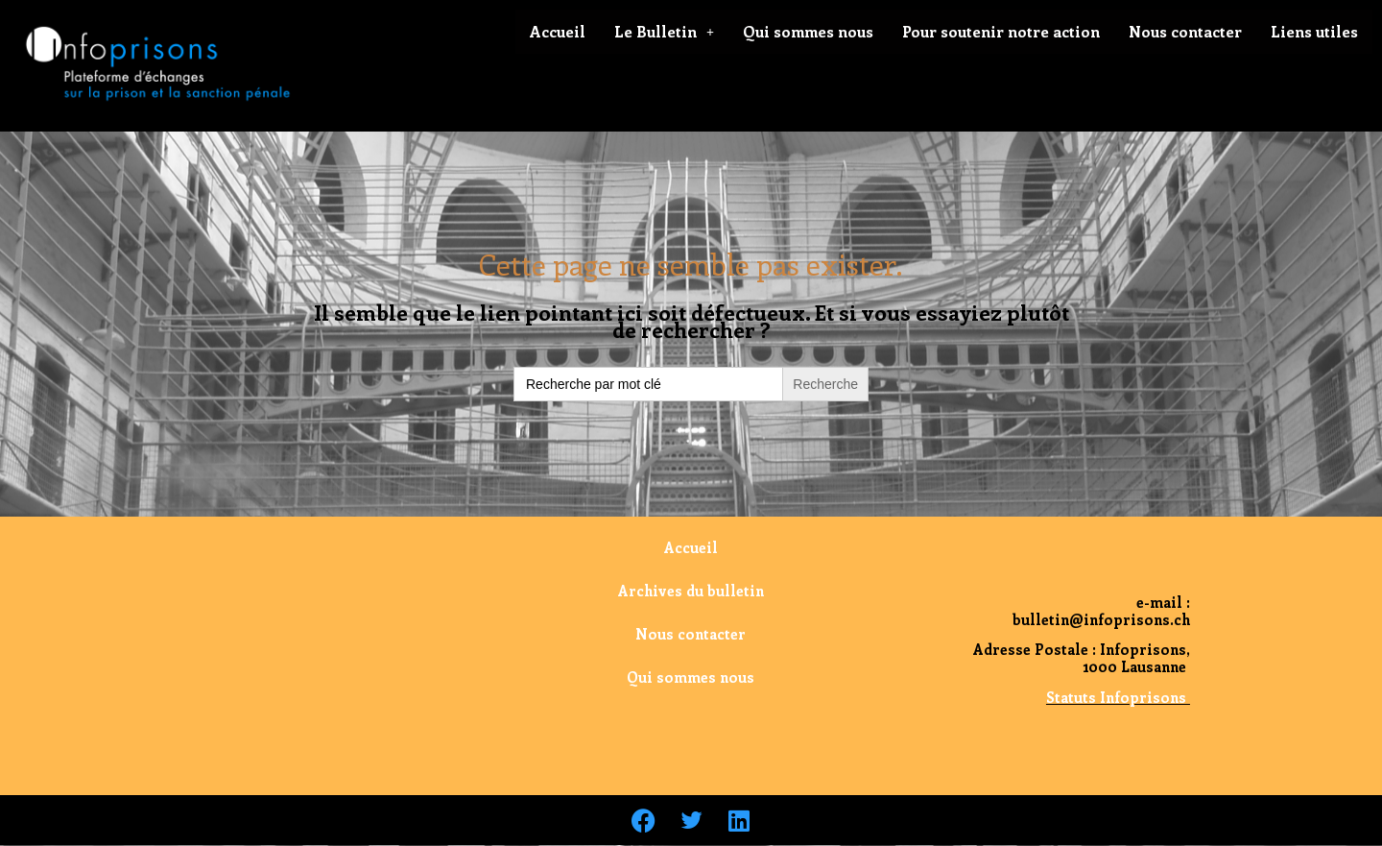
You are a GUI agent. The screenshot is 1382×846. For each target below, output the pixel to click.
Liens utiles (1314, 31)
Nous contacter (1185, 31)
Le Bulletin (664, 31)
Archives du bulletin (691, 590)
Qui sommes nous (808, 31)
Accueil (557, 31)
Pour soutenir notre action (1001, 31)
